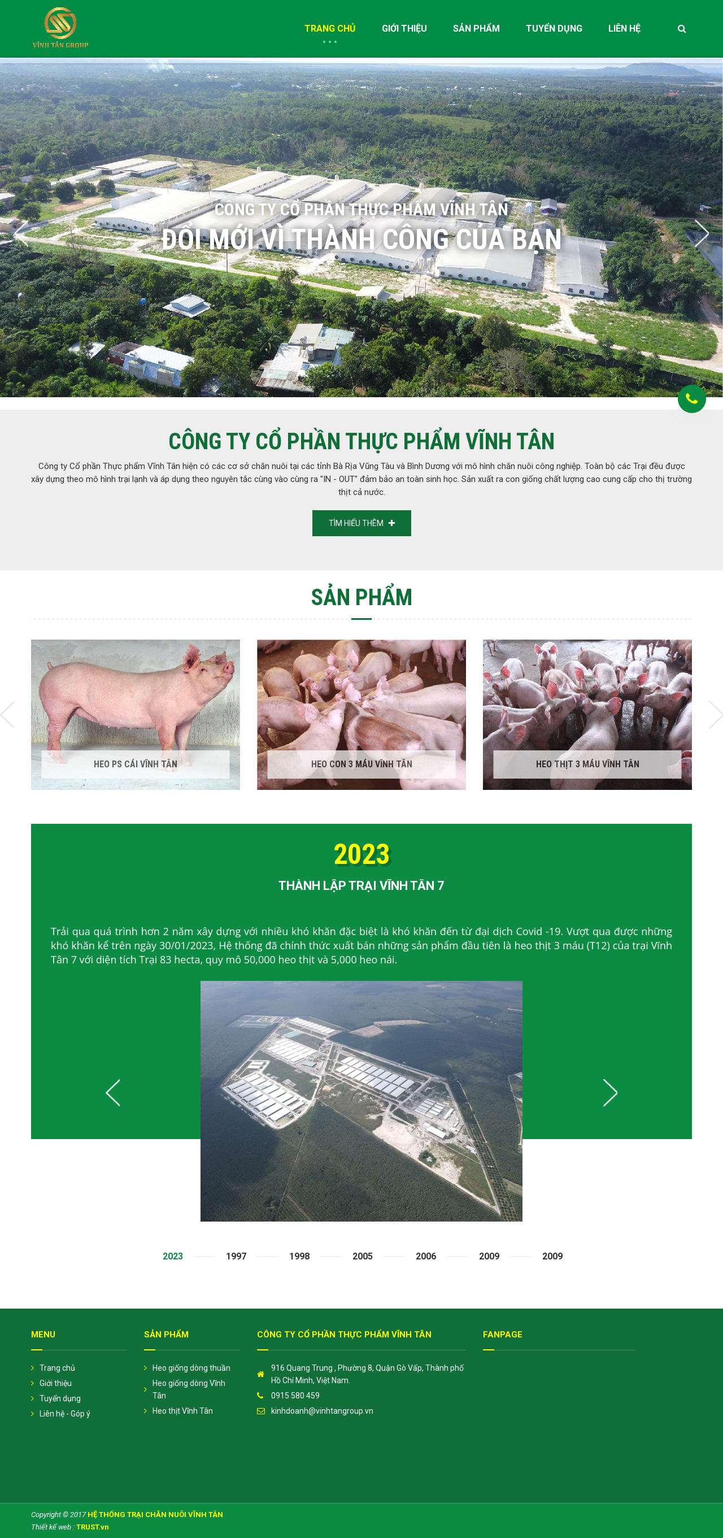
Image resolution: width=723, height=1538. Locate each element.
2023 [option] (173, 1256)
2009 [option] (489, 1256)
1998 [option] (299, 1256)
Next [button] (702, 233)
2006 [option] (426, 1256)
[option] (361, 228)
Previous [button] (21, 233)
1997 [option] (236, 1256)
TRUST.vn (92, 1527)
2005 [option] (362, 1256)
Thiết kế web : (53, 1527)
